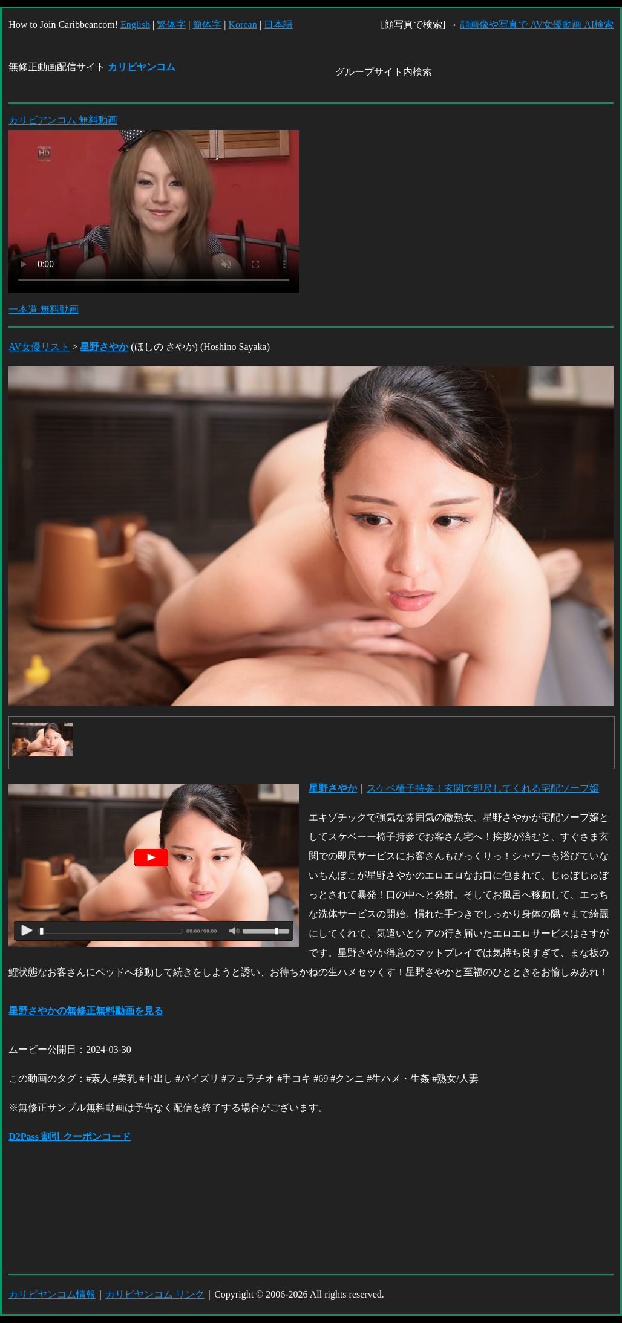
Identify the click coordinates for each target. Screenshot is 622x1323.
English (135, 24)
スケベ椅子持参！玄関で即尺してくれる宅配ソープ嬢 (483, 788)
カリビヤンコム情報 (52, 1294)
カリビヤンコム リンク (155, 1294)
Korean (243, 24)
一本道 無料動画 (43, 309)
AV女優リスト (39, 347)
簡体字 (206, 24)
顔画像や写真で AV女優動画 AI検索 (537, 24)
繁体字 (171, 24)
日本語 (278, 24)
